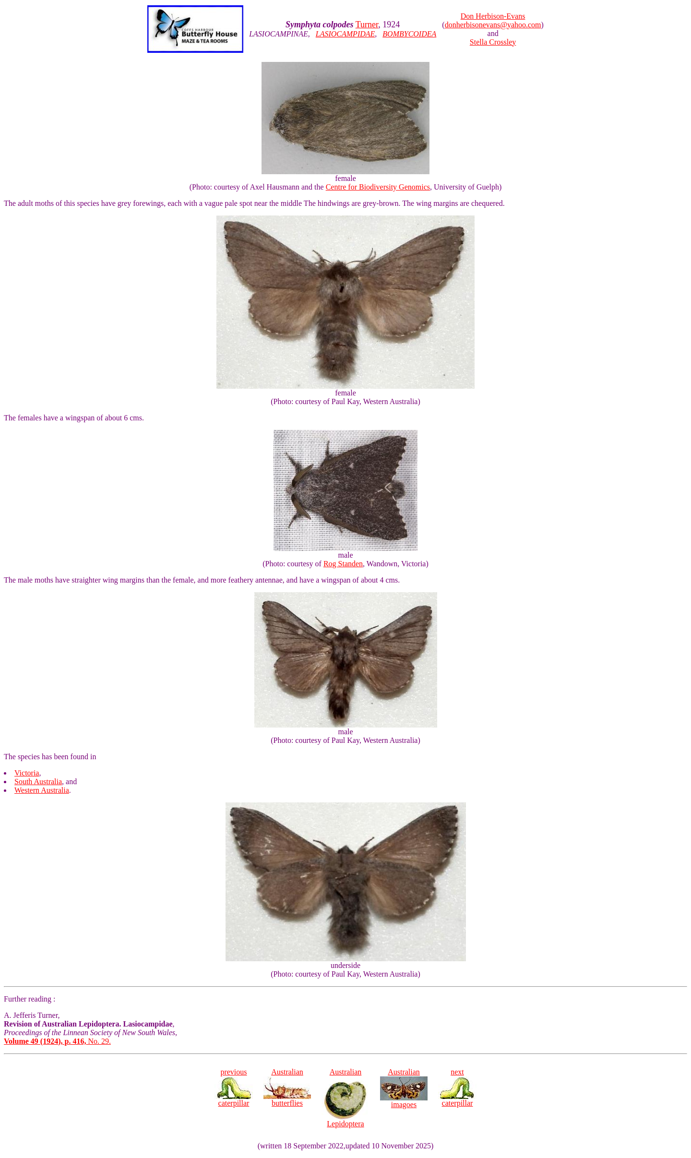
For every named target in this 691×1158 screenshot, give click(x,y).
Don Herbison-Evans (493, 16)
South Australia (38, 781)
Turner (367, 24)
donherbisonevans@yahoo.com (493, 25)
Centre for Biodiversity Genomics (378, 187)
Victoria (26, 773)
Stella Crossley (493, 42)
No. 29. (57, 1041)
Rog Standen (343, 564)
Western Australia (41, 790)
